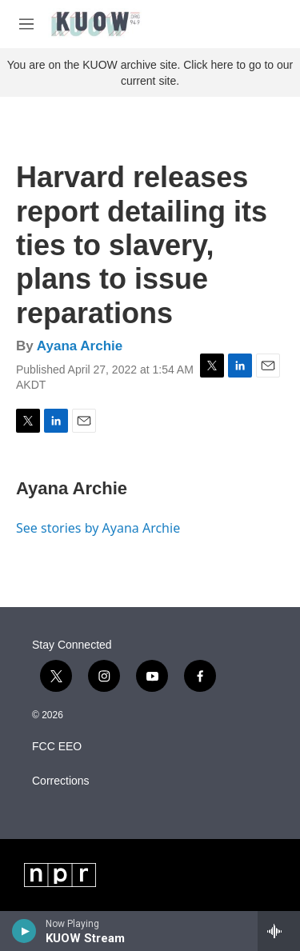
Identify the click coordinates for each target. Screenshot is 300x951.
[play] (24, 931)
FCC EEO (57, 747)
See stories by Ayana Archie (98, 528)
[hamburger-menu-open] (26, 24)
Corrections (61, 781)
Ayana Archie (79, 346)
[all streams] (279, 931)
